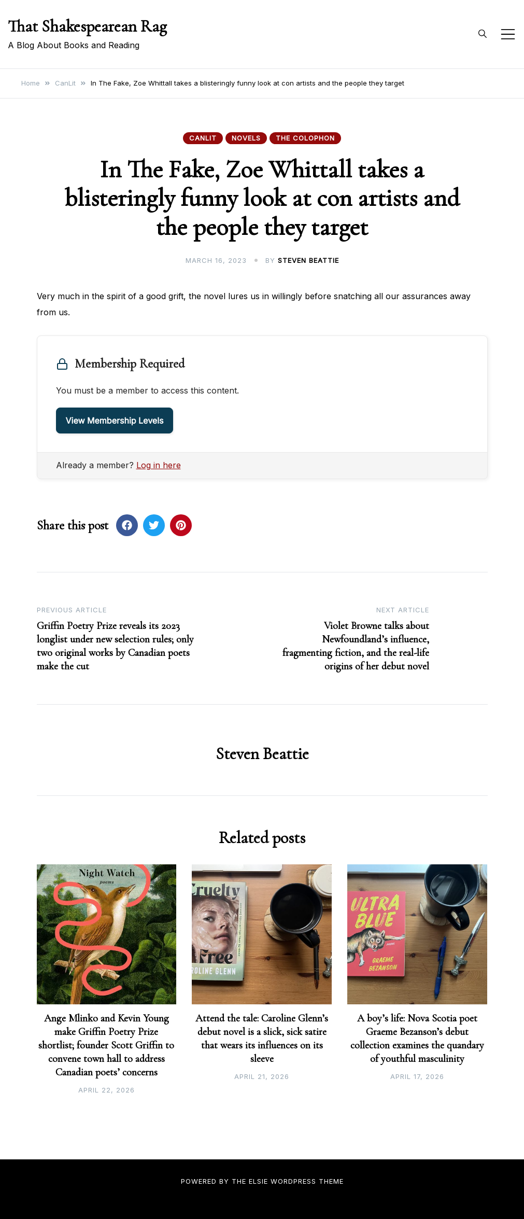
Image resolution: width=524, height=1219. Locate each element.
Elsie (258, 1181)
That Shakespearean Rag (87, 26)
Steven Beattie (308, 260)
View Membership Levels (115, 420)
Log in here (158, 465)
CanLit (203, 138)
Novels (246, 138)
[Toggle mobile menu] (508, 34)
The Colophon (305, 138)
